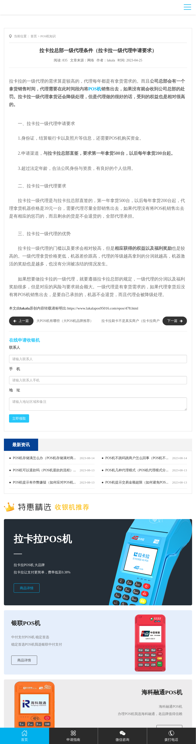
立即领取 (19, 418)
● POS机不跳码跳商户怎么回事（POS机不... (135, 458)
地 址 (14, 390)
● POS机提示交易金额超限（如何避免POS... (135, 482)
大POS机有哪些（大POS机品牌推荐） (64, 321)
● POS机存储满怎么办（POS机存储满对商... (42, 458)
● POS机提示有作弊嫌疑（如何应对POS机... (42, 482)
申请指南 (73, 735)
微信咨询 (122, 735)
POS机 (94, 89)
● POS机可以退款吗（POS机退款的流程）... (42, 470)
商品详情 (26, 588)
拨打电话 (171, 735)
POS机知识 (48, 36)
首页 (34, 36)
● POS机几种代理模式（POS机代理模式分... (135, 470)
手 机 (14, 369)
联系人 (14, 347)
